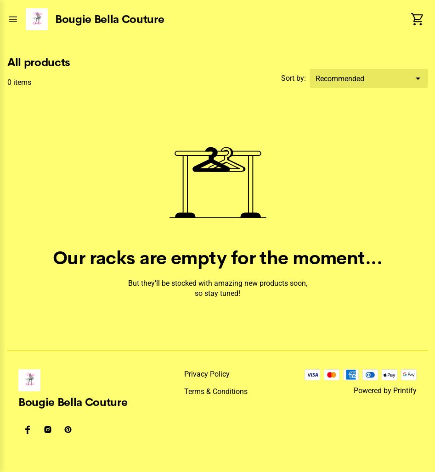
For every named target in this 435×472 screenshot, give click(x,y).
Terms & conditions (216, 391)
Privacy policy (207, 374)
